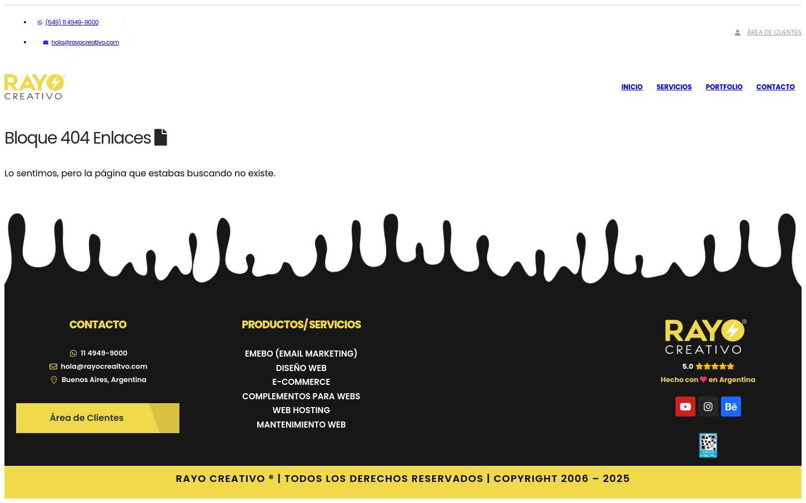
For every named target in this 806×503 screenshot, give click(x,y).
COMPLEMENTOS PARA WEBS (301, 396)
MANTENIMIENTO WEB (301, 424)
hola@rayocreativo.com (81, 42)
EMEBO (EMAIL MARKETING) (301, 353)
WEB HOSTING (302, 410)
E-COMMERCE (301, 382)
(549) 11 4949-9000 (68, 22)
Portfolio (723, 87)
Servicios (674, 87)
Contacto (776, 87)
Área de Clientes (767, 32)
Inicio (632, 87)
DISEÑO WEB (301, 368)
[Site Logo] (35, 87)
